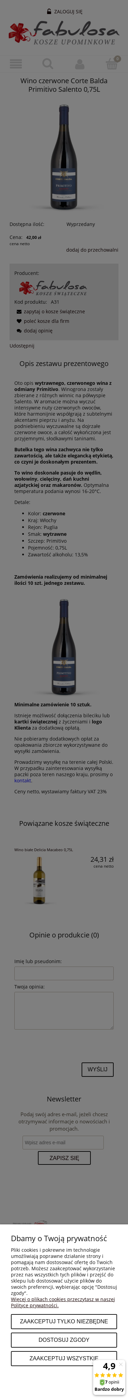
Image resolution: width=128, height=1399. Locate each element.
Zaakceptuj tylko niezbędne (64, 1321)
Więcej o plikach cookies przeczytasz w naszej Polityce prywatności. (63, 1302)
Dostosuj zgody (64, 1340)
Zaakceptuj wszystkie (63, 1358)
